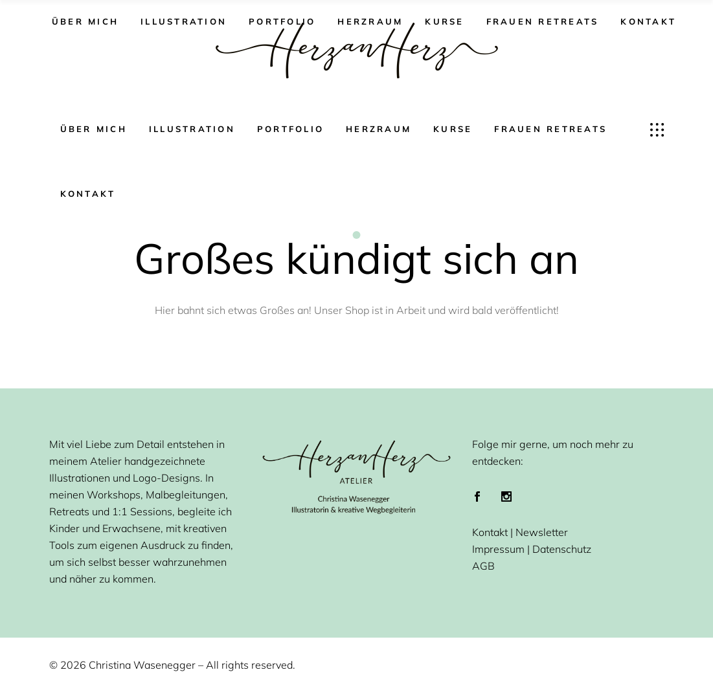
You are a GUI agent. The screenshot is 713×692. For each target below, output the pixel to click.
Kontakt (490, 532)
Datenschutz (561, 548)
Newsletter (541, 532)
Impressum (498, 548)
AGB (483, 565)
